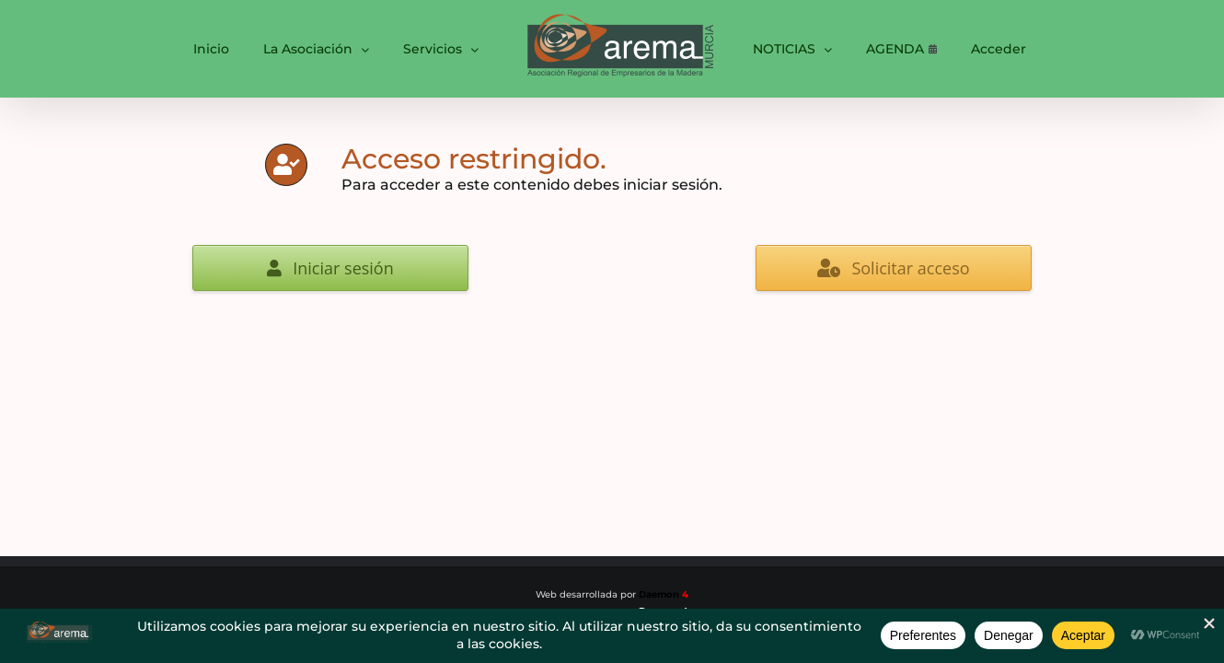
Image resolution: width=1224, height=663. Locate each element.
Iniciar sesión (330, 268)
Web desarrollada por (612, 594)
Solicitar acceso (893, 268)
